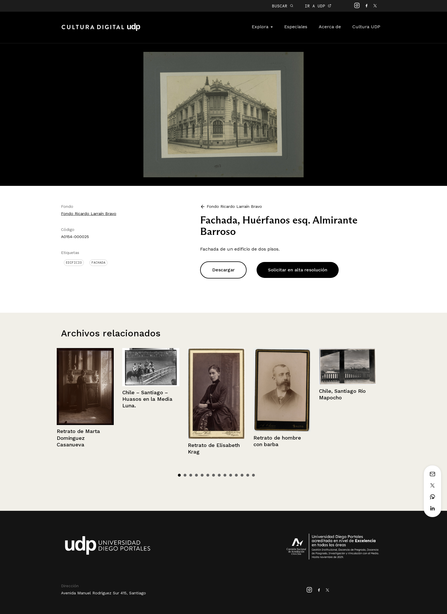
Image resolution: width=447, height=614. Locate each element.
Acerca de (330, 26)
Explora (262, 26)
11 (236, 475)
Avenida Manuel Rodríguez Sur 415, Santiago (103, 593)
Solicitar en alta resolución (297, 270)
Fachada (98, 263)
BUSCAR (282, 5)
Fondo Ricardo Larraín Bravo (88, 213)
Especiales (295, 26)
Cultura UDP (366, 26)
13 (247, 475)
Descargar (223, 270)
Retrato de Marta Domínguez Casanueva (78, 438)
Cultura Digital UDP (101, 30)
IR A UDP (318, 5)
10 (230, 475)
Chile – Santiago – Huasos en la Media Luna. (147, 399)
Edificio (74, 263)
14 (253, 475)
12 (242, 475)
